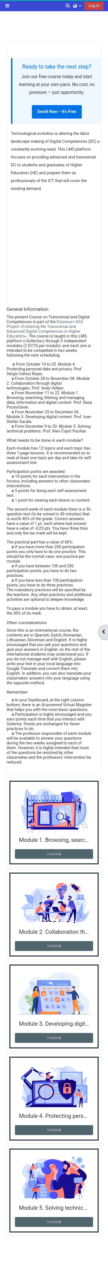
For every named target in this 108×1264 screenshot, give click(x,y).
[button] (67, 5)
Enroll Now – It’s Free (57, 111)
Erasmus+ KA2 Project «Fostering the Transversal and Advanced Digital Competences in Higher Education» (45, 329)
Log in (94, 5)
